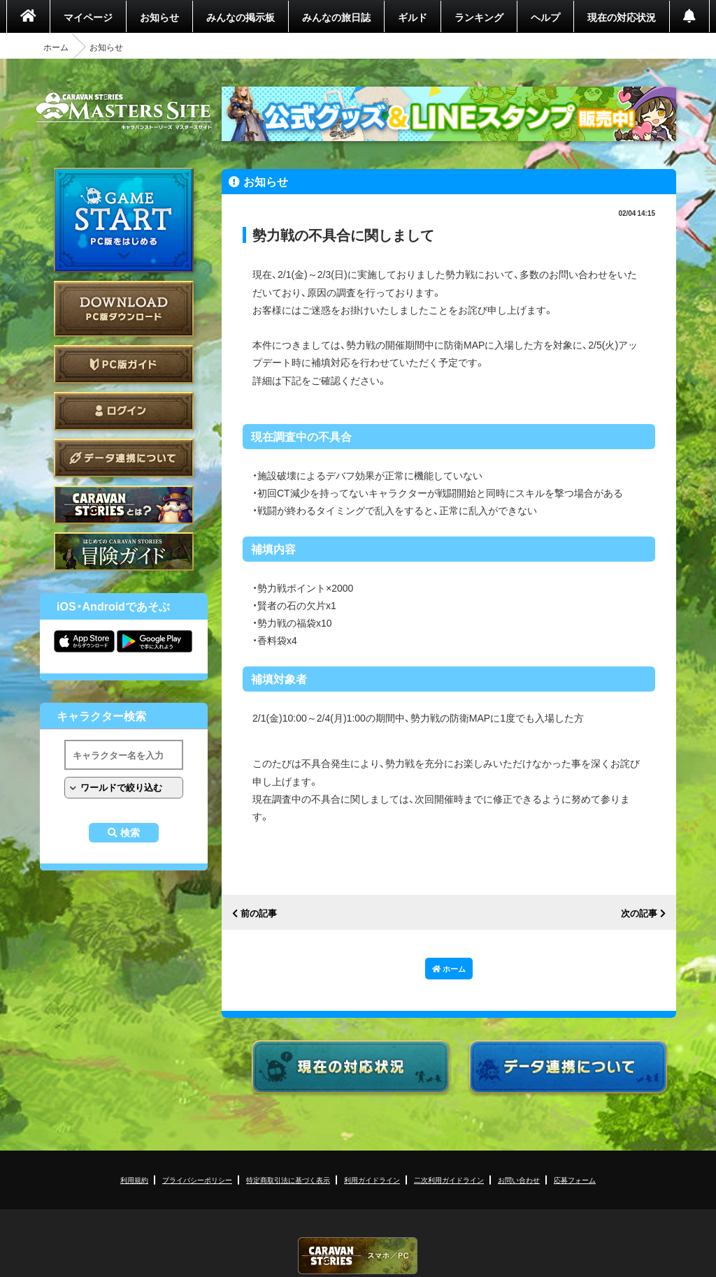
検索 (130, 833)
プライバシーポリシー (197, 1179)
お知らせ (159, 17)
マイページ (88, 17)
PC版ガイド (124, 364)
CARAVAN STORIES (358, 1255)
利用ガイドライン (372, 1179)
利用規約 (134, 1179)
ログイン (124, 411)
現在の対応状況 (621, 17)
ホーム (56, 47)
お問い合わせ (519, 1179)
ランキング (478, 17)
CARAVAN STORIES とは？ (124, 505)
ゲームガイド (124, 551)
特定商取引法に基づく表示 (288, 1179)
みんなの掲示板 (240, 17)
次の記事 (639, 913)
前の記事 (259, 913)
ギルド (412, 17)
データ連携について (124, 458)
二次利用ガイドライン (449, 1179)
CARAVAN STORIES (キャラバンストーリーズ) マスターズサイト (124, 111)
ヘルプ (545, 17)
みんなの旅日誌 (336, 17)
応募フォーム (575, 1179)
